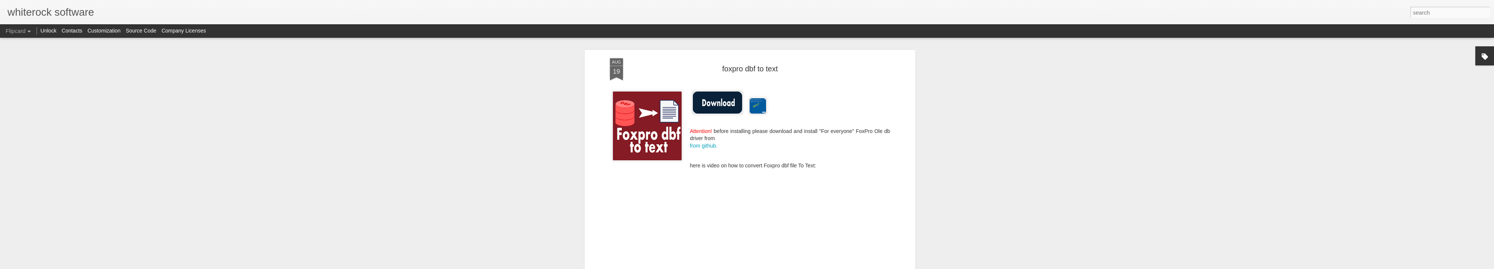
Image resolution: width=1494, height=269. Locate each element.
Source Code (141, 31)
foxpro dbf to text (750, 69)
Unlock (48, 31)
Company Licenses (183, 31)
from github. (703, 146)
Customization (104, 31)
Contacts (72, 31)
